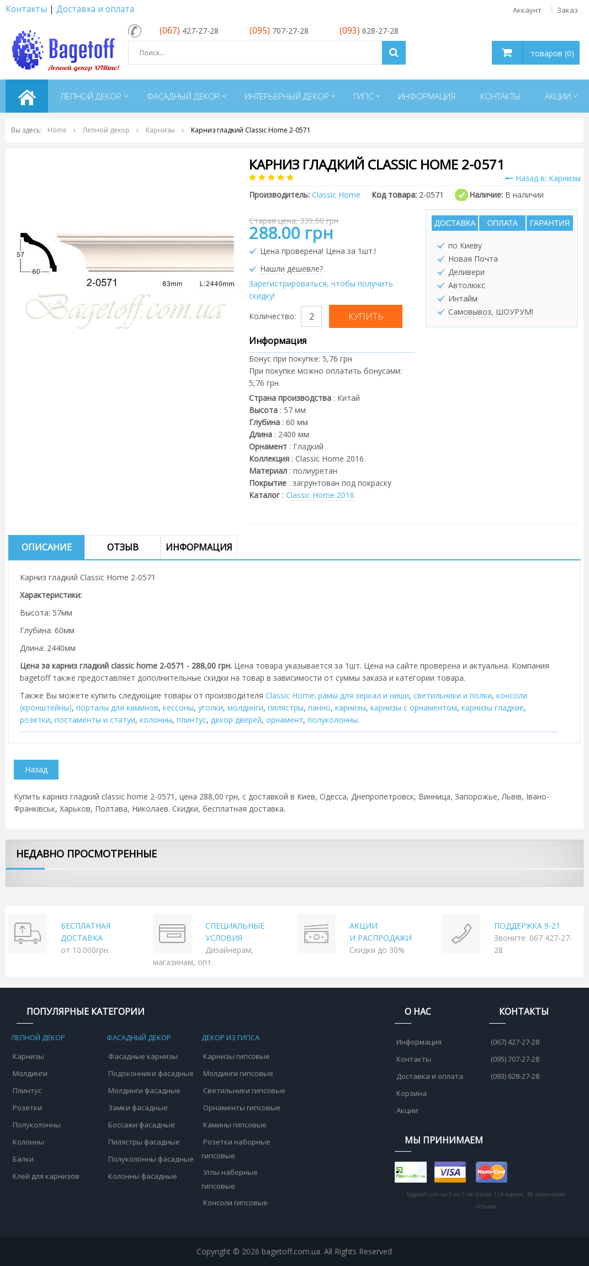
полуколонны (332, 719)
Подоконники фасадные (151, 1073)
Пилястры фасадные (144, 1142)
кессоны (178, 707)
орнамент (284, 719)
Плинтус (27, 1090)
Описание (47, 547)
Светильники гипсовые (244, 1090)
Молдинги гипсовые (238, 1073)
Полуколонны (37, 1125)
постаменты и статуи (95, 719)
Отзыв (123, 547)
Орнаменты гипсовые (241, 1108)
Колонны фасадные (142, 1176)
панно (319, 707)
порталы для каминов (117, 707)
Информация (199, 547)
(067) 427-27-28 (515, 1042)
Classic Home (290, 695)
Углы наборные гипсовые (229, 1179)
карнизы (350, 707)
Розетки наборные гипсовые (235, 1149)
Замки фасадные (138, 1108)
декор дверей (236, 719)
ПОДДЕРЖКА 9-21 (527, 925)
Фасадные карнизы (143, 1056)
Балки (23, 1159)
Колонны (28, 1142)
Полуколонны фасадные (151, 1159)
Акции (407, 1110)
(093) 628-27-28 (515, 1076)
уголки (210, 707)
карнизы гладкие (492, 707)
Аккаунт (527, 10)
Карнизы (28, 1056)
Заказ (567, 10)
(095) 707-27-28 (515, 1059)
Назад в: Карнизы (543, 178)
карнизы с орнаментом (413, 707)
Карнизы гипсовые (236, 1056)
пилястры (286, 707)
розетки (35, 719)
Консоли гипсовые (235, 1202)
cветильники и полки (452, 695)
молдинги (245, 707)
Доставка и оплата (95, 9)
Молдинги (30, 1073)
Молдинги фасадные (144, 1090)
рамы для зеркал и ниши (363, 695)
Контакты (26, 9)
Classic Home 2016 (320, 495)
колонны (156, 719)
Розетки (27, 1108)
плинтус (191, 719)
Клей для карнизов (46, 1176)
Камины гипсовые (235, 1125)
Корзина (411, 1093)
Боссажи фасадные (141, 1125)
